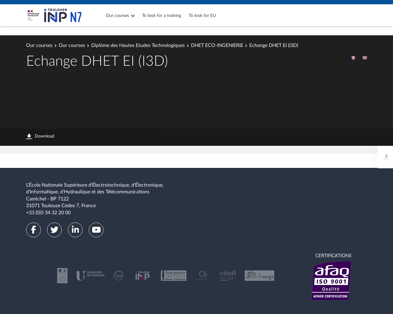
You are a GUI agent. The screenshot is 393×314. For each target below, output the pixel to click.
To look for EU (202, 16)
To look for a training (161, 16)
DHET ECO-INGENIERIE (217, 45)
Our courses (117, 16)
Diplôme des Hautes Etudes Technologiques (138, 45)
